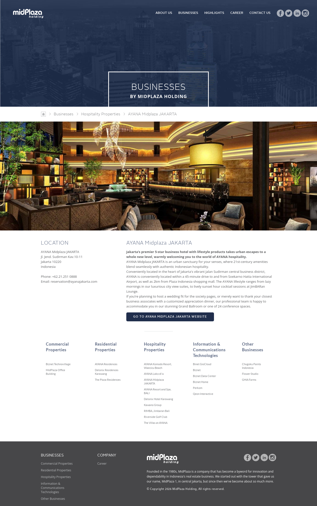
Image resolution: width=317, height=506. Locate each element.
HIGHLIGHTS (214, 13)
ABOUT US (164, 13)
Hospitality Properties (56, 477)
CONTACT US (259, 13)
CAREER (236, 13)
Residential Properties (56, 470)
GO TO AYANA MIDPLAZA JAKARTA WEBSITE (170, 316)
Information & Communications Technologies (52, 487)
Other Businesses (53, 499)
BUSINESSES (188, 13)
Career (102, 463)
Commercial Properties (57, 463)
